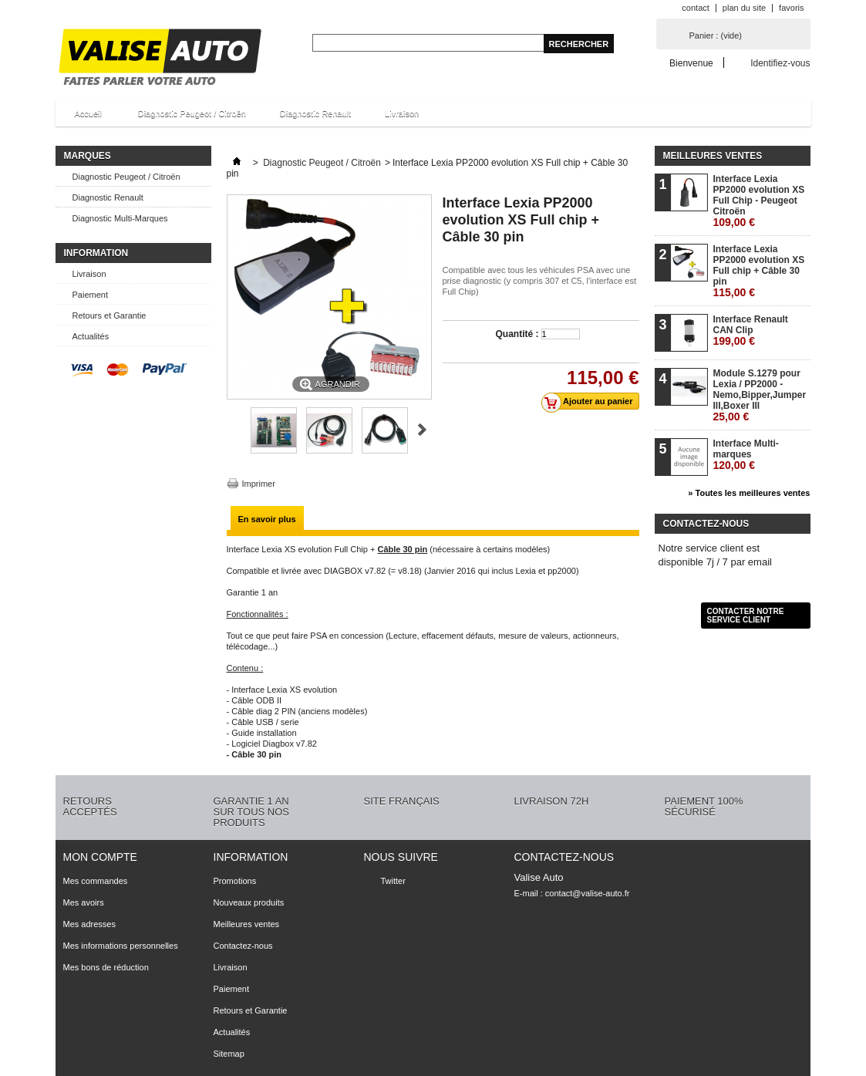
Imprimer (258, 483)
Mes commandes (95, 880)
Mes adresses (89, 924)
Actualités (91, 336)
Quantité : (517, 334)
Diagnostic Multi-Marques (120, 218)
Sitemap (229, 1053)
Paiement (90, 294)
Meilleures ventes (713, 155)
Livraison (402, 113)
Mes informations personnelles (120, 945)
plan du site (744, 7)
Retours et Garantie (109, 315)
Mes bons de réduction (106, 967)
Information (96, 253)
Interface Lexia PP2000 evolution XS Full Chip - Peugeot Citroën (759, 201)
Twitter (393, 880)
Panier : (715, 35)
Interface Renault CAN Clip (750, 330)
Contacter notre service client (745, 615)
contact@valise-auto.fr (587, 893)
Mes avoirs (83, 902)
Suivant (422, 430)
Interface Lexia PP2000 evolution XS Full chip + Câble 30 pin (759, 271)
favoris (791, 7)
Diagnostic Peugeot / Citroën (192, 113)
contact (695, 7)
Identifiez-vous (780, 63)
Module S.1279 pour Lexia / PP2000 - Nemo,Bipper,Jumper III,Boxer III (760, 395)
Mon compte (100, 857)
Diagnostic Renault (315, 113)
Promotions (235, 880)
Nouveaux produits (249, 902)
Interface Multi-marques (746, 454)
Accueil (86, 117)
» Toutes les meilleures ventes (749, 493)
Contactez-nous (243, 945)
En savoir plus (267, 519)
